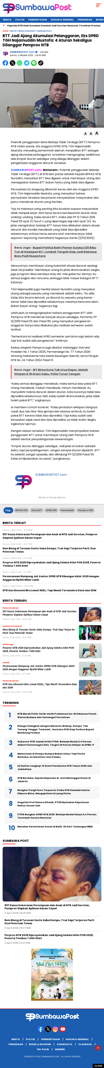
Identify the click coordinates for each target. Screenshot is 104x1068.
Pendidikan (85, 19)
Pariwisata (64, 1044)
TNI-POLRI (43, 1049)
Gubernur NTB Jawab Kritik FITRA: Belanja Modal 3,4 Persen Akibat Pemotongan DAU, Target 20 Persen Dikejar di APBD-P (55, 743)
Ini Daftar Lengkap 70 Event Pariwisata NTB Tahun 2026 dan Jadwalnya (54, 767)
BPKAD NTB (22, 510)
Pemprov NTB (85, 510)
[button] (85, 134)
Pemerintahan (37, 19)
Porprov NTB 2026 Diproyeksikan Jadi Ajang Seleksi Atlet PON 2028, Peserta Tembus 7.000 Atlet (49, 936)
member (60, 1049)
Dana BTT (37, 510)
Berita (7, 19)
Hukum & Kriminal (62, 19)
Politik (20, 19)
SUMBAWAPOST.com (22, 51)
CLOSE (98, 1066)
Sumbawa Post (44, 31)
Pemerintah (67, 510)
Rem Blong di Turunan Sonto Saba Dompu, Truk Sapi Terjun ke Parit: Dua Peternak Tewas (50, 921)
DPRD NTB (51, 510)
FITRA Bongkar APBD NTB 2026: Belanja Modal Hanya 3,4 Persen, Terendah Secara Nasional (57, 816)
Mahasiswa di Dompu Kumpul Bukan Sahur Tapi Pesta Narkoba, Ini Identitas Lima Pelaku (51, 755)
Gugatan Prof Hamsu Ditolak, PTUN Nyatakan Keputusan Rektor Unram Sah (53, 804)
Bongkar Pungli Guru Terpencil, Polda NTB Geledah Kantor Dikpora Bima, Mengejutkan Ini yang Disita (53, 792)
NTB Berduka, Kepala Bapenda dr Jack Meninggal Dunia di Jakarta (54, 779)
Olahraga (85, 1044)
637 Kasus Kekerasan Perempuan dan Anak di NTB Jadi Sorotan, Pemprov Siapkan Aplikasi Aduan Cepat (47, 907)
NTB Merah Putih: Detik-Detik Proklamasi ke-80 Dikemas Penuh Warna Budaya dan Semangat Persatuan (56, 715)
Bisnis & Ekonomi (26, 31)
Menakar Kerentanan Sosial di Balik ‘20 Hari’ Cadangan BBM (55, 826)
